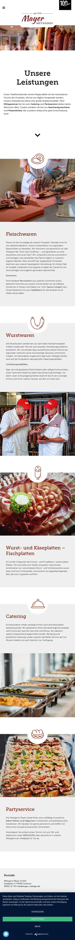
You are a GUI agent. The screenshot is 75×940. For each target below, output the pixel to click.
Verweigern (37, 912)
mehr (37, 926)
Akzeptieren (37, 919)
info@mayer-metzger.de (28, 886)
